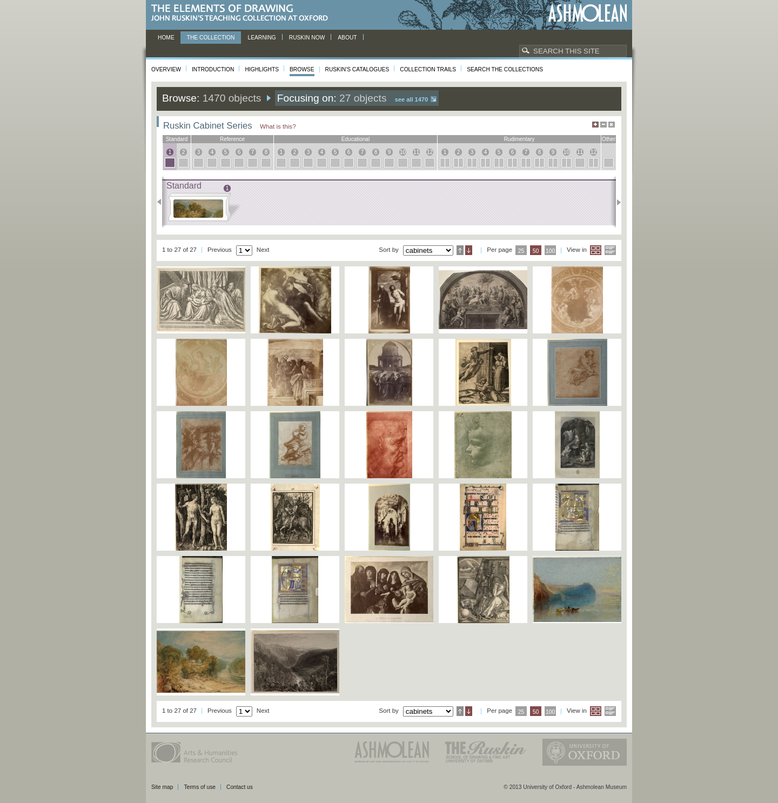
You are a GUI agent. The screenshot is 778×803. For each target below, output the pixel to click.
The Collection (211, 38)
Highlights (262, 69)
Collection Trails (428, 69)
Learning (261, 38)
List (610, 250)
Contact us (239, 787)
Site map (162, 787)
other (608, 139)
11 (416, 152)
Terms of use (200, 787)
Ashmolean (587, 13)
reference (232, 139)
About (347, 38)
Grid (595, 250)
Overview (166, 69)
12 (430, 152)
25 (521, 251)
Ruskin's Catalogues (357, 69)
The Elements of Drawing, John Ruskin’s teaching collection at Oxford (242, 13)
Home (166, 38)
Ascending (460, 250)
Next (615, 202)
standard (177, 139)
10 (403, 152)
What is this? (278, 126)
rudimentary (519, 139)
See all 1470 (411, 99)
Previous (162, 202)
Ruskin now (307, 38)
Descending (468, 250)
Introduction (213, 69)
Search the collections (505, 69)
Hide (611, 125)
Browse (302, 69)
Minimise (603, 125)
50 (536, 251)
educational (355, 139)
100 (550, 251)
